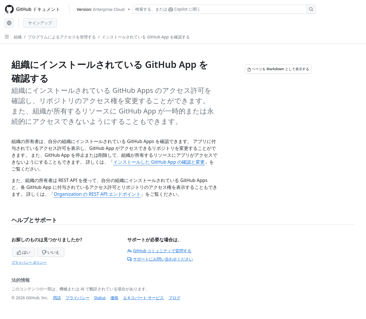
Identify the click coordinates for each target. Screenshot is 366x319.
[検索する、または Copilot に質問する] (224, 9)
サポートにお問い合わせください (160, 259)
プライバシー (77, 297)
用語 (57, 297)
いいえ (50, 252)
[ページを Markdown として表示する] (278, 69)
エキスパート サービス (143, 297)
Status (100, 297)
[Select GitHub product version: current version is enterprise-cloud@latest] (103, 9)
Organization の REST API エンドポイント (97, 194)
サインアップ (40, 23)
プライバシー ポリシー (29, 262)
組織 (18, 37)
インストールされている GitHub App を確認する (146, 37)
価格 (114, 297)
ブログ (174, 297)
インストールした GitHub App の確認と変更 (159, 162)
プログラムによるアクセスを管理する (62, 37)
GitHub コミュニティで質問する (159, 250)
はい (24, 252)
